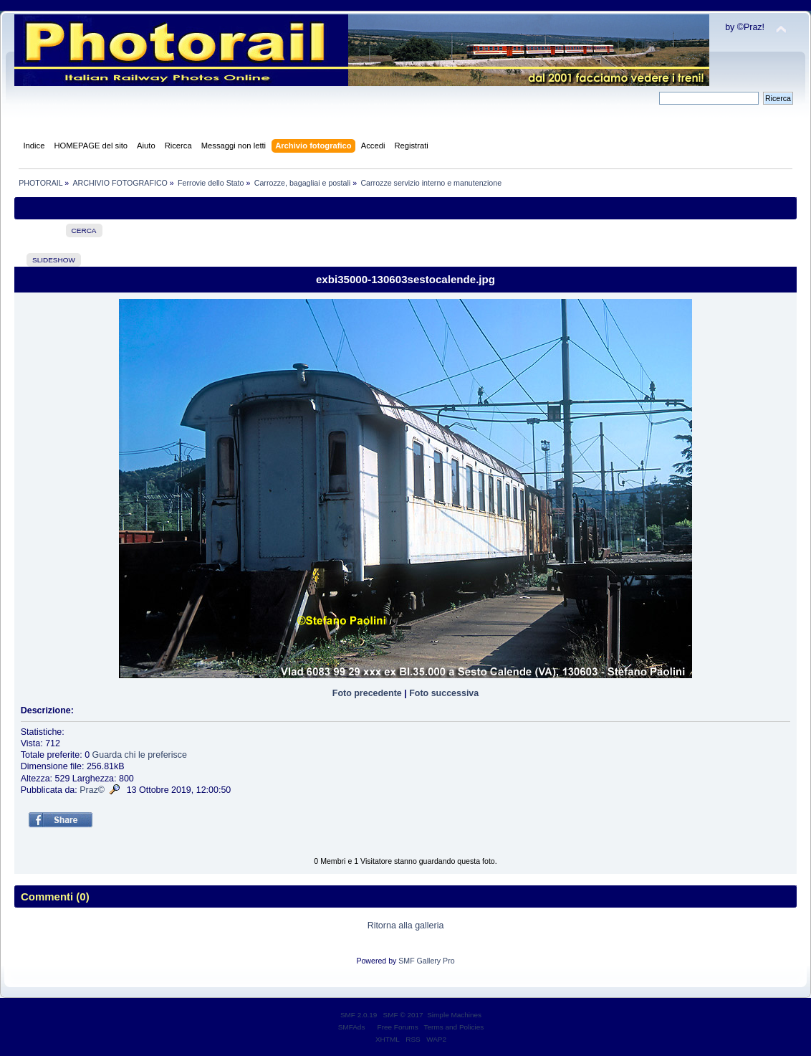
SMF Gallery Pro (426, 960)
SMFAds (351, 1027)
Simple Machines (454, 1015)
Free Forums (398, 1027)
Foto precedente (367, 693)
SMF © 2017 (403, 1015)
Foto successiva (444, 693)
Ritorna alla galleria (406, 926)
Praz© (92, 790)
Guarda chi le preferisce (139, 755)
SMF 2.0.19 (359, 1015)
